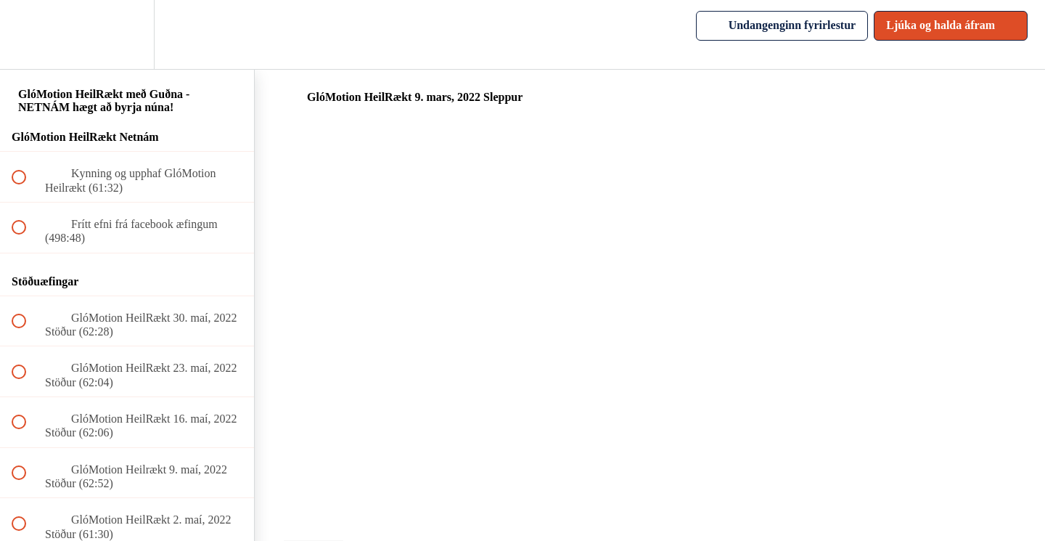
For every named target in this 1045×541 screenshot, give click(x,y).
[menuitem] (127, 34)
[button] (27, 34)
